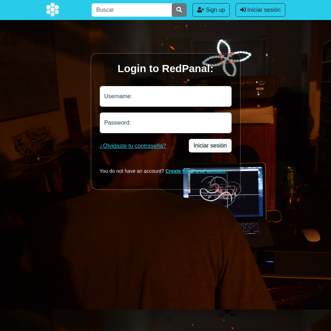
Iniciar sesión (260, 10)
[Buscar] (132, 10)
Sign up (211, 10)
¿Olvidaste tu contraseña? (133, 146)
